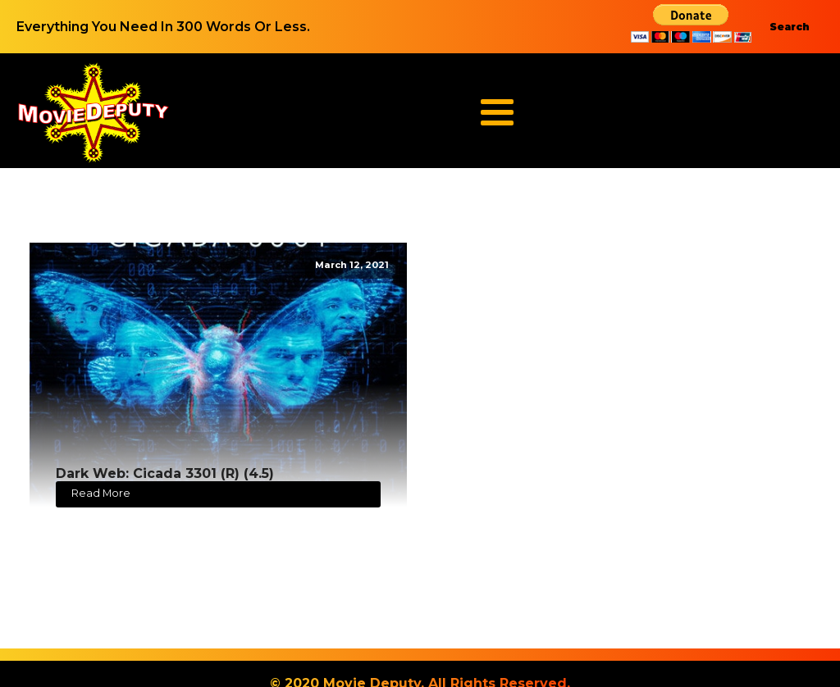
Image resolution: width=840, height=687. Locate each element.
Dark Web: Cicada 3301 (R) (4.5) (165, 473)
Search (789, 26)
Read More (100, 493)
